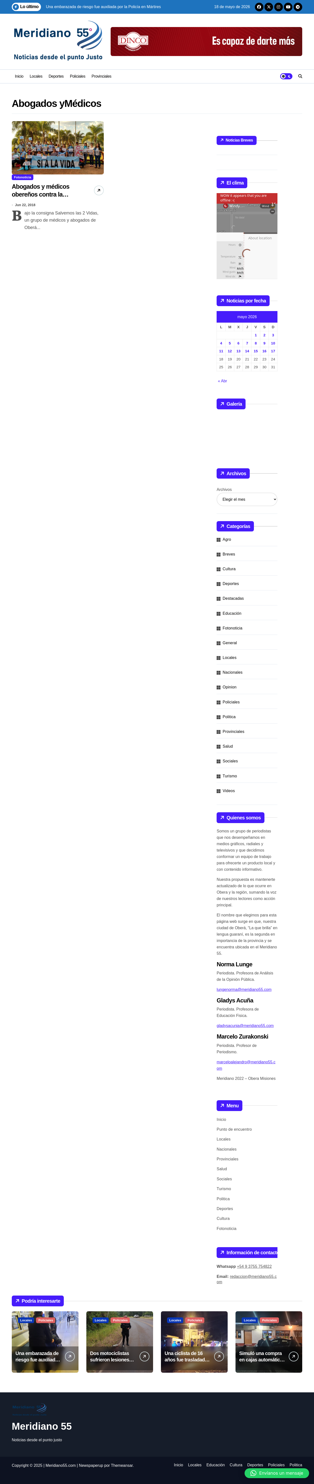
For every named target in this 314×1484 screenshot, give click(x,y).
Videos (229, 791)
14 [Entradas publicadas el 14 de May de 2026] (247, 351)
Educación (232, 613)
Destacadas (233, 598)
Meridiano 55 (42, 1426)
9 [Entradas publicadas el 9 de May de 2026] (264, 343)
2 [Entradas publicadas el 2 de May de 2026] (264, 335)
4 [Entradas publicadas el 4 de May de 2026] (221, 343)
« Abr (222, 381)
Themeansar (122, 1465)
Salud (228, 746)
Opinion (230, 687)
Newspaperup (91, 1465)
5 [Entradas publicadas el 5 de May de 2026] (230, 343)
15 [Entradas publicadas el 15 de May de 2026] (256, 351)
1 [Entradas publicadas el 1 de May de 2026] (256, 335)
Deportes (56, 76)
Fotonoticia (22, 177)
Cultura (229, 569)
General (230, 643)
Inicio (19, 76)
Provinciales (101, 76)
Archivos (224, 489)
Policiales (77, 76)
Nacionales (233, 672)
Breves (229, 554)
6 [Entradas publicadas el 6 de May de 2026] (238, 343)
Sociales (230, 761)
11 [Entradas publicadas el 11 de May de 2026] (221, 351)
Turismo (230, 776)
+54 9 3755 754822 (254, 1266)
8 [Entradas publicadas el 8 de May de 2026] (256, 343)
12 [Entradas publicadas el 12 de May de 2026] (230, 351)
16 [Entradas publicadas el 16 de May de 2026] (264, 351)
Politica (229, 717)
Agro (227, 539)
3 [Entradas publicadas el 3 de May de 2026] (273, 335)
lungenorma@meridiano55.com (244, 989)
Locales (36, 76)
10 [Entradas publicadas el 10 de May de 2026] (273, 343)
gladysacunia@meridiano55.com (245, 1026)
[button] (277, 1473)
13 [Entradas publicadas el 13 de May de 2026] (238, 351)
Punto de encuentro (234, 1129)
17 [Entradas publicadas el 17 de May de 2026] (273, 351)
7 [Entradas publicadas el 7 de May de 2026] (247, 343)
